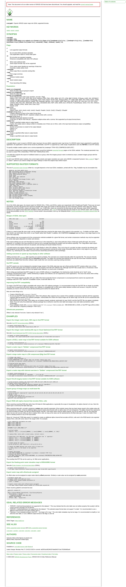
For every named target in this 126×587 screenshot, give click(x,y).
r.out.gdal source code (20, 573)
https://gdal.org (19, 548)
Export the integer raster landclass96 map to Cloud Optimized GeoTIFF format (34, 338)
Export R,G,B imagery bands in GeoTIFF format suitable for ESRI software (33, 392)
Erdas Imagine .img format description (23, 488)
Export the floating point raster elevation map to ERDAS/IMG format (31, 485)
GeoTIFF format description (20, 331)
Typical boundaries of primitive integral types (84, 217)
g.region (90, 159)
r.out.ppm (33, 558)
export (12, 30)
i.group (9, 156)
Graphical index (46, 581)
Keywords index (36, 581)
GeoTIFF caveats (13, 271)
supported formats (57, 150)
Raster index (18, 581)
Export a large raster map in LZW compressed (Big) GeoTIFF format (31, 364)
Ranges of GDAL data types (16, 221)
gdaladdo (22, 265)
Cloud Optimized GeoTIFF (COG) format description (27, 341)
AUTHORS (12, 561)
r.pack (39, 558)
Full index (55, 581)
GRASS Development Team (23, 584)
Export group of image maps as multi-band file (23, 403)
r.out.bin (15, 558)
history (30, 573)
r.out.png (27, 558)
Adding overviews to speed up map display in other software (28, 262)
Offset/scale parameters (15, 317)
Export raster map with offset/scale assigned (23, 495)
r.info (53, 215)
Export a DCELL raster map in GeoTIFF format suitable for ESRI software (33, 349)
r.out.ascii (9, 558)
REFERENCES (13, 544)
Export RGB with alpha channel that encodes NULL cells (27, 416)
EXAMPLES (12, 324)
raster (8, 30)
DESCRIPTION (13, 139)
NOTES (10, 207)
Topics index (26, 581)
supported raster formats (20, 167)
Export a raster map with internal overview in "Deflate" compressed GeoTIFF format (37, 382)
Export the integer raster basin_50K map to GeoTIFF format (28, 328)
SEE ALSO (12, 551)
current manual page (87, 4)
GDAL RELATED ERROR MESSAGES (24, 529)
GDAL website (28, 217)
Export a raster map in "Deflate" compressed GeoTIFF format (28, 356)
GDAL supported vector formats (37, 555)
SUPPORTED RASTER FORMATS (22, 164)
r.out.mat (21, 558)
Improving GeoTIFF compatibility (18, 290)
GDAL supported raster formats (16, 555)
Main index (10, 581)
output (17, 30)
